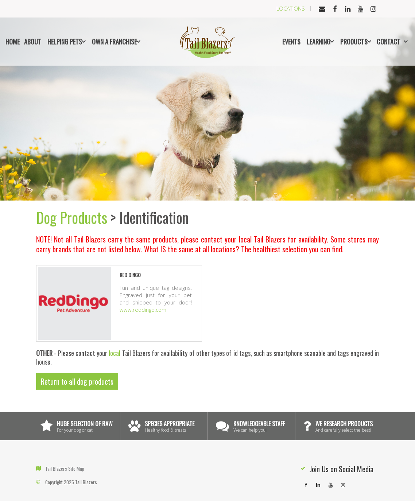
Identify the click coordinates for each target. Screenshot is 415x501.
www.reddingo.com (143, 309)
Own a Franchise (114, 41)
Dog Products (71, 217)
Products (354, 41)
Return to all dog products (77, 381)
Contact (388, 41)
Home (12, 41)
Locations (290, 8)
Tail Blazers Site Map (64, 468)
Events (291, 41)
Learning (318, 41)
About (32, 41)
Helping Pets (64, 41)
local (114, 353)
